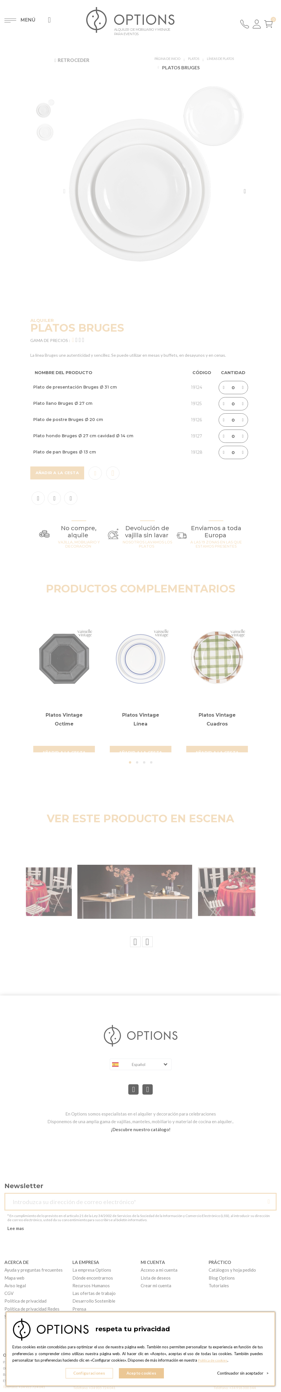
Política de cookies (214, 1362)
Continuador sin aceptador (243, 1374)
